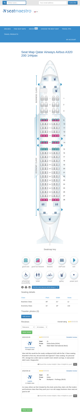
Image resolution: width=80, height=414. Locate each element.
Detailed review (71, 337)
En (36, 11)
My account (71, 39)
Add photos (26, 316)
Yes (75, 364)
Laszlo (30, 381)
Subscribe (72, 3)
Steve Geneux (30, 347)
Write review (26, 332)
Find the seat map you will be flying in (45, 287)
